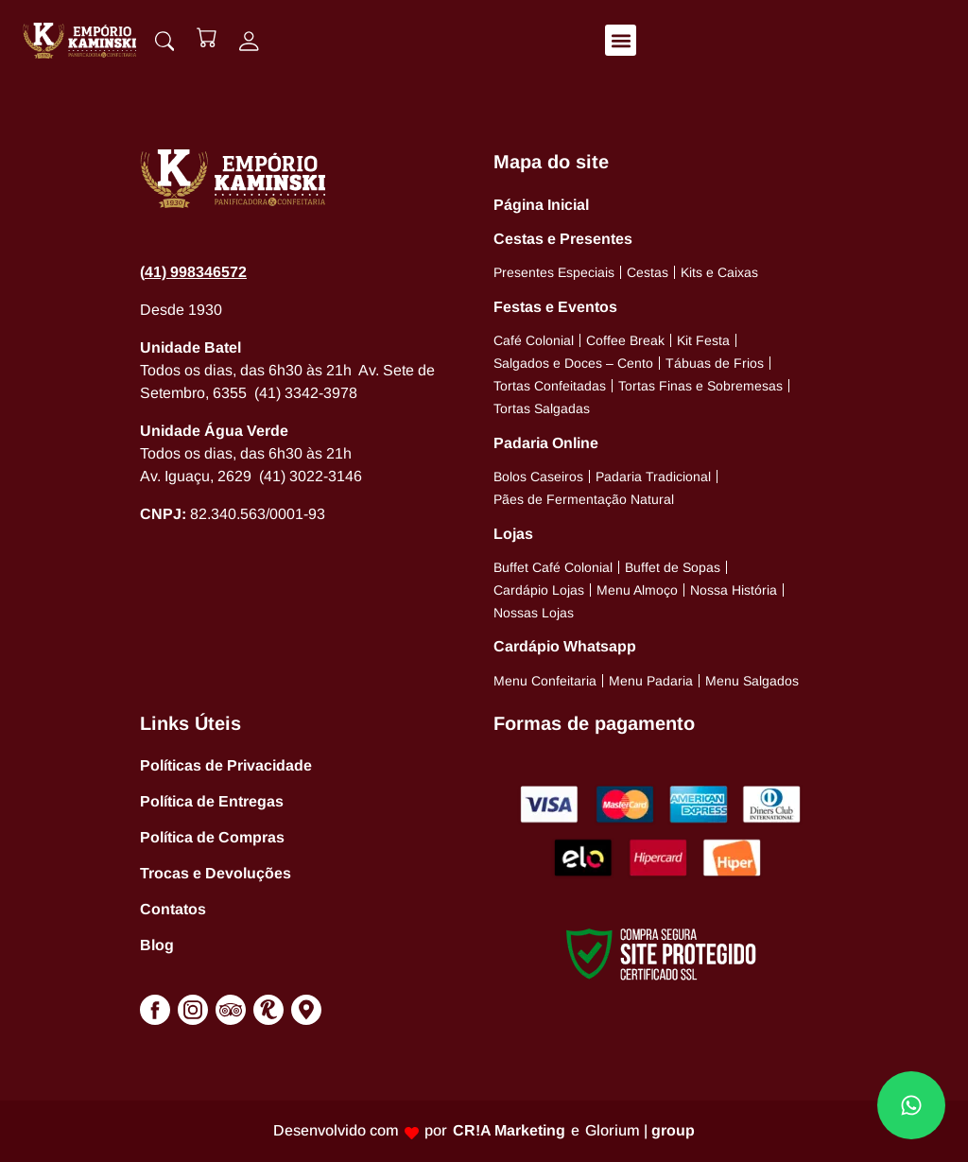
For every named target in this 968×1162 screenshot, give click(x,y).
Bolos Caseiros (538, 476)
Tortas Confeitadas (549, 385)
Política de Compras (212, 837)
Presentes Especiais (553, 272)
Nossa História (733, 590)
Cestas (647, 272)
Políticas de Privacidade (226, 765)
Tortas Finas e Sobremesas (700, 385)
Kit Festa (703, 340)
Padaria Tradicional (653, 476)
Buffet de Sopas (672, 567)
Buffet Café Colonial (553, 567)
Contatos (173, 909)
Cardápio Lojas (538, 590)
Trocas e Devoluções (215, 873)
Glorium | (640, 1130)
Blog (157, 945)
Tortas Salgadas (541, 408)
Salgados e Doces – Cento (573, 363)
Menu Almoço (637, 590)
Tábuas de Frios (715, 363)
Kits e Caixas (719, 272)
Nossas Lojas (533, 612)
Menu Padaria (651, 680)
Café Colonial (533, 340)
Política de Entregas (212, 801)
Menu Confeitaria (544, 680)
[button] (621, 40)
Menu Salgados (752, 680)
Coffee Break (625, 340)
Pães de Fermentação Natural (583, 499)
